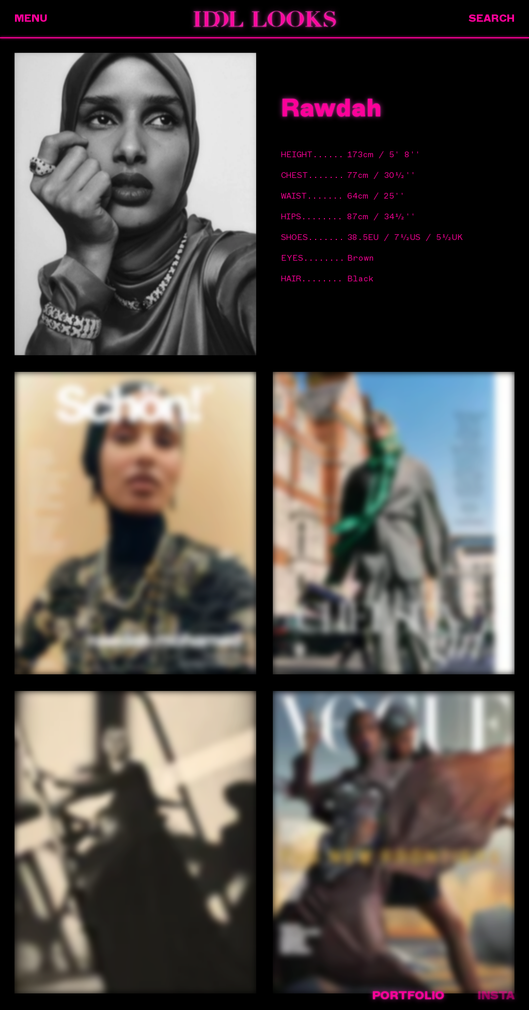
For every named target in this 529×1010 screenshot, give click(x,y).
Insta (496, 995)
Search (492, 18)
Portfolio (408, 995)
